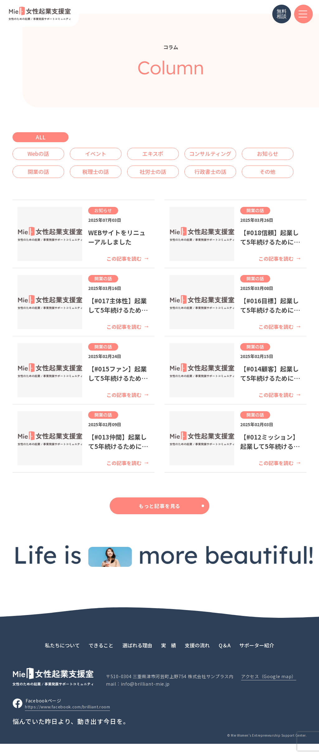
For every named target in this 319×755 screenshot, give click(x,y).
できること (100, 656)
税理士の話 (164, 168)
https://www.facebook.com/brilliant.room (73, 718)
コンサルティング (225, 152)
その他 (102, 183)
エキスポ (164, 152)
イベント (102, 152)
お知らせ (40, 168)
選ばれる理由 (137, 656)
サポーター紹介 (256, 656)
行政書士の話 (40, 183)
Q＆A (225, 656)
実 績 (168, 656)
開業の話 (102, 168)
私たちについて (62, 656)
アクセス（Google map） (268, 687)
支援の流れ (197, 656)
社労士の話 (226, 168)
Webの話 (40, 152)
